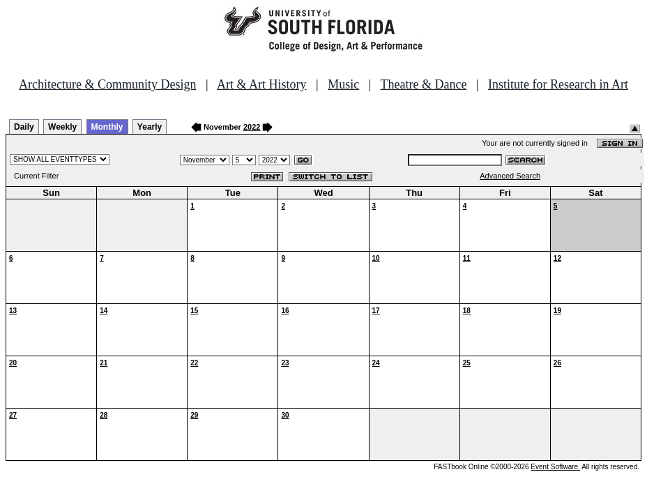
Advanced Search (510, 176)
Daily (24, 127)
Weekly (62, 127)
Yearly (149, 127)
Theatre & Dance (423, 84)
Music (343, 84)
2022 (251, 127)
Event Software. (555, 467)
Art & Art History (262, 84)
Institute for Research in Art (558, 84)
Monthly (107, 127)
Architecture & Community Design (107, 84)
